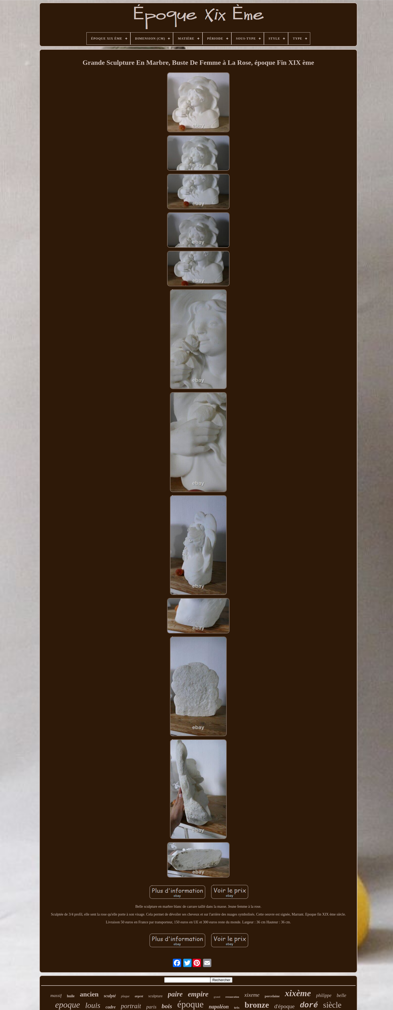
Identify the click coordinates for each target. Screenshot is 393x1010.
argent (139, 996)
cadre (111, 1007)
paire (175, 994)
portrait (131, 1005)
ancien (89, 994)
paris (151, 1006)
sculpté (110, 996)
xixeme (251, 995)
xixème (298, 993)
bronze (257, 1004)
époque (190, 1004)
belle (341, 995)
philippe (324, 995)
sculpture (155, 996)
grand (217, 996)
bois (167, 1006)
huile (71, 996)
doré (309, 1005)
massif (56, 995)
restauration (232, 996)
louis (92, 1005)
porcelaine (272, 996)
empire (198, 994)
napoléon (219, 1006)
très (236, 1007)
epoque (67, 1004)
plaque (125, 996)
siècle (332, 1004)
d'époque (284, 1006)
